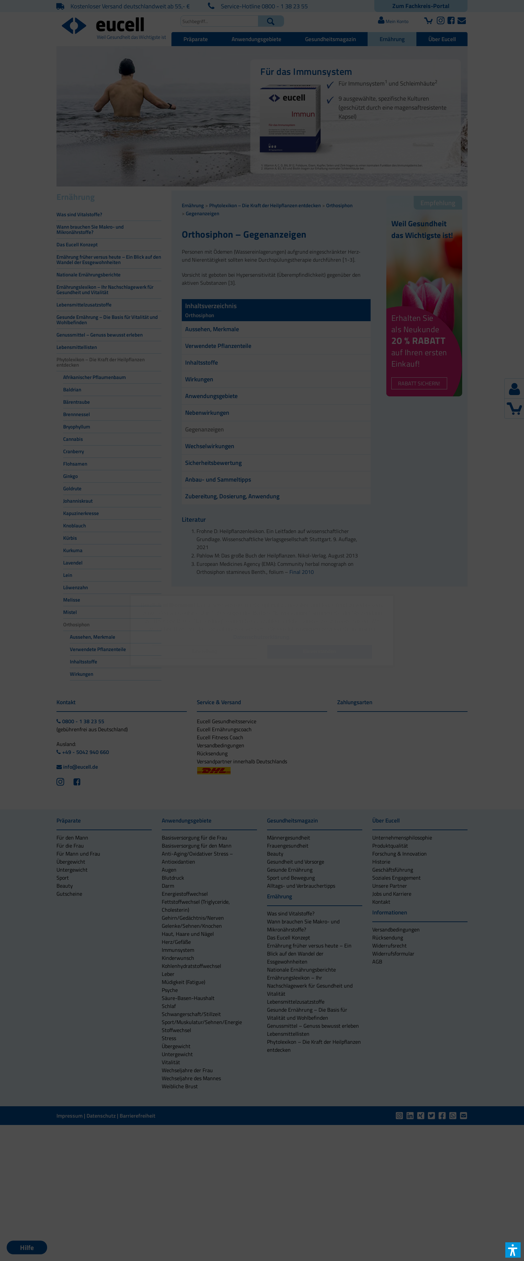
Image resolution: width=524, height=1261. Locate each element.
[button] (204, 652)
